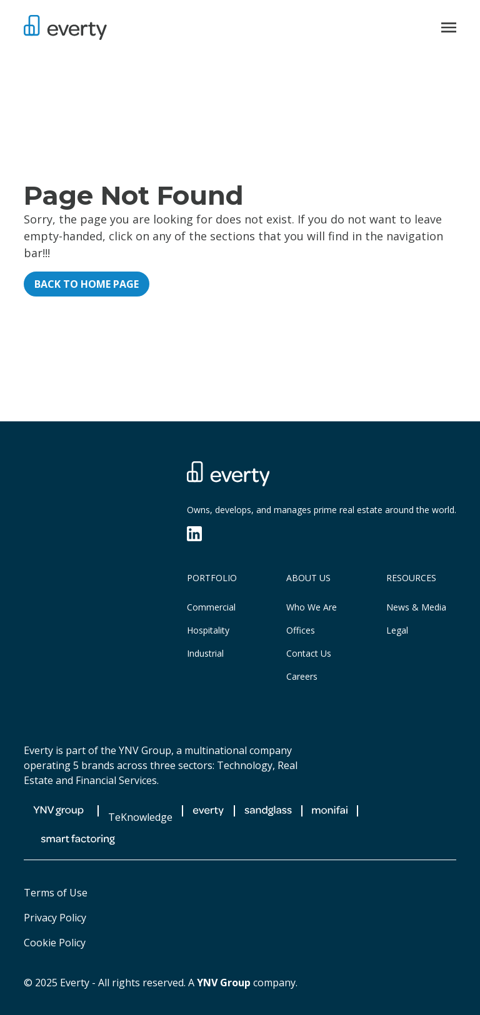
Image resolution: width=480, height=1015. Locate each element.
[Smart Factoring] (78, 840)
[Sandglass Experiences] (268, 811)
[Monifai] (330, 811)
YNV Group (224, 982)
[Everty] (65, 27)
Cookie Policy (55, 942)
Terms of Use (56, 893)
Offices (300, 630)
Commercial (211, 607)
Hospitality (208, 630)
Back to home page (86, 284)
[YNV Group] (58, 811)
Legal (397, 630)
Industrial (205, 653)
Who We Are (311, 607)
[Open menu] (449, 27)
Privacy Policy (55, 917)
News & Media (416, 607)
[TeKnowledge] (140, 811)
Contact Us (308, 653)
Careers (302, 676)
